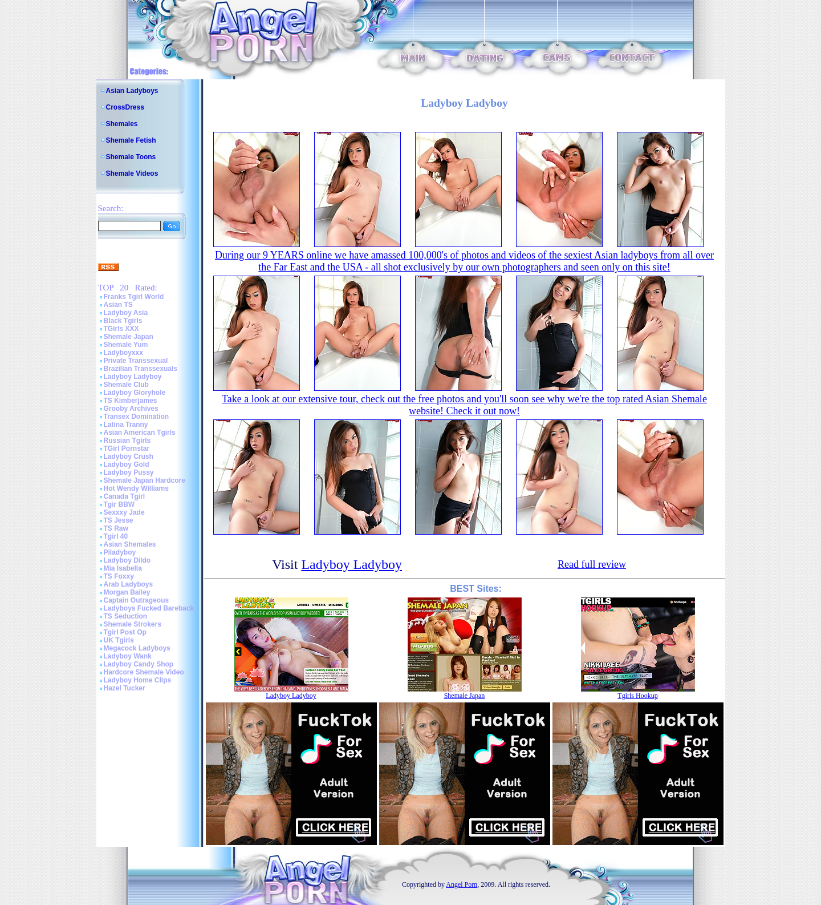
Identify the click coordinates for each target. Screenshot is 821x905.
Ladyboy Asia (126, 313)
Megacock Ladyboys (137, 648)
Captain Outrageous (136, 600)
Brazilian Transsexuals (140, 369)
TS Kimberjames (130, 401)
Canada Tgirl (124, 496)
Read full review (592, 564)
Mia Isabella (123, 568)
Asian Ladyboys (132, 91)
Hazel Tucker (124, 688)
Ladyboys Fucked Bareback (149, 608)
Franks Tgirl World (134, 297)
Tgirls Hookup (637, 696)
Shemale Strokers (132, 624)
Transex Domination (136, 417)
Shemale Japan (128, 337)
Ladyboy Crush (128, 456)
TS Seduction (126, 616)
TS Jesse (118, 520)
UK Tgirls (119, 640)
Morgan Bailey (127, 592)
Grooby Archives (131, 409)
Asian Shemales (130, 544)
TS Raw (116, 528)
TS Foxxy (119, 576)
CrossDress (125, 107)
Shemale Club (126, 385)
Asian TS (118, 305)
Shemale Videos (132, 173)
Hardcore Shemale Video (144, 672)
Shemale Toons (131, 157)
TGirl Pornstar (127, 448)
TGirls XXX (121, 329)
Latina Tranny (126, 425)
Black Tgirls (123, 321)
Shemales (122, 124)
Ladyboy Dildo (127, 560)
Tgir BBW (119, 504)
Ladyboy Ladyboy (133, 377)
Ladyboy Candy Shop (139, 664)
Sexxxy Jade (124, 512)
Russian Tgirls (127, 441)
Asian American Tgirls (140, 433)
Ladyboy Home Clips (138, 680)
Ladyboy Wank (128, 656)
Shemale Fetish (131, 140)
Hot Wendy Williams (136, 488)
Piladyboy (120, 552)
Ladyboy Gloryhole (135, 393)
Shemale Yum (126, 345)
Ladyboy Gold (126, 464)
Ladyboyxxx (123, 353)
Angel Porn (461, 884)
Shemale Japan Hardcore (144, 480)
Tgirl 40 (116, 536)
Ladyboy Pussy (129, 472)
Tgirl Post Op (125, 632)
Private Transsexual (136, 361)
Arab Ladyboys (128, 584)
